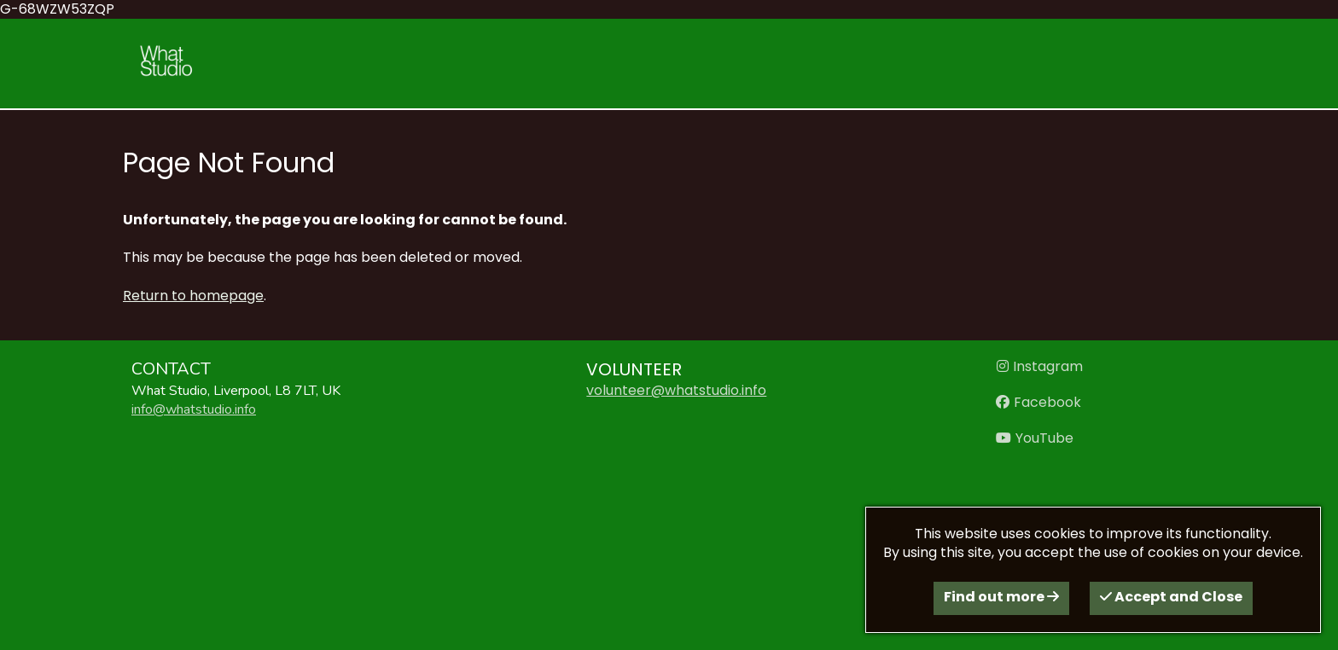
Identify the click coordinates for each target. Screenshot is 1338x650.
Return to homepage (193, 295)
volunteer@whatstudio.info (676, 390)
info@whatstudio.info (193, 409)
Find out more (1001, 596)
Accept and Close (1171, 596)
